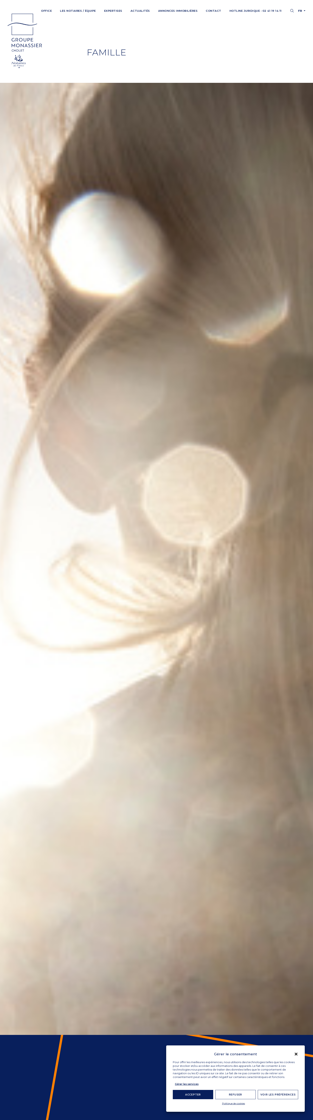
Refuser (235, 1094)
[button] (296, 1054)
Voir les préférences (278, 1094)
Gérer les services (187, 1084)
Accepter (193, 1094)
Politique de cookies (233, 1103)
